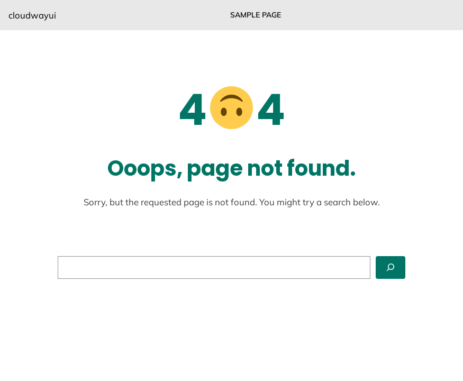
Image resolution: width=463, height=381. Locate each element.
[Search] (390, 267)
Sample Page (255, 15)
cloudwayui (32, 15)
